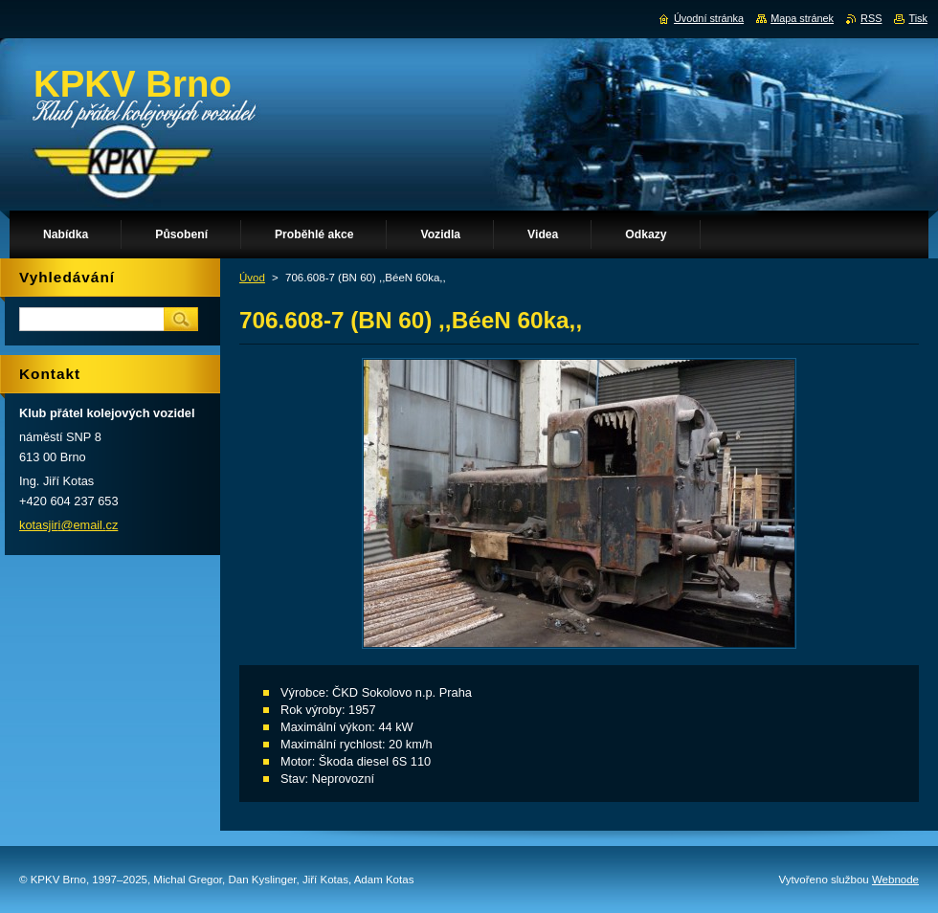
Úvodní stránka (709, 18)
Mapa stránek (802, 18)
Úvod (252, 277)
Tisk (917, 18)
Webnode (895, 879)
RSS (871, 18)
